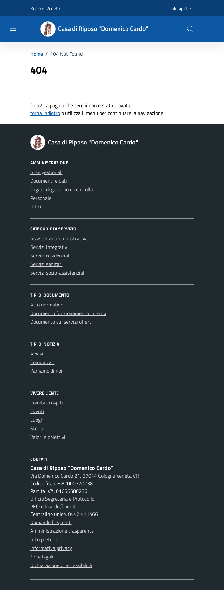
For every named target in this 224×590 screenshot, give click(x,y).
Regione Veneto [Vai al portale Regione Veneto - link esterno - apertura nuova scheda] (45, 8)
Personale (40, 198)
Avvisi (36, 353)
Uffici (35, 206)
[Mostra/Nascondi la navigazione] (13, 28)
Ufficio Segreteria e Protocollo (62, 498)
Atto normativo (46, 304)
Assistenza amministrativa (59, 238)
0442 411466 (83, 514)
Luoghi (37, 420)
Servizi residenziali (50, 255)
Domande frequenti (51, 522)
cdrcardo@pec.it (58, 506)
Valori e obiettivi (47, 437)
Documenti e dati (48, 181)
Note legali (41, 556)
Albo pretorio (44, 539)
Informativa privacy (51, 548)
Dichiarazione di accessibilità (61, 565)
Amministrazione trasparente (62, 531)
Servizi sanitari (46, 264)
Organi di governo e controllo (61, 189)
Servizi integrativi (49, 247)
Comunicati (42, 362)
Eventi (37, 411)
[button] (181, 8)
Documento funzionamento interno (68, 313)
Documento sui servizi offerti (61, 322)
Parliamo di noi (46, 371)
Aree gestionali (46, 172)
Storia (36, 428)
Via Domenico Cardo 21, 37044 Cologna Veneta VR (84, 476)
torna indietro (45, 113)
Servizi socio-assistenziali (57, 273)
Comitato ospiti (46, 402)
